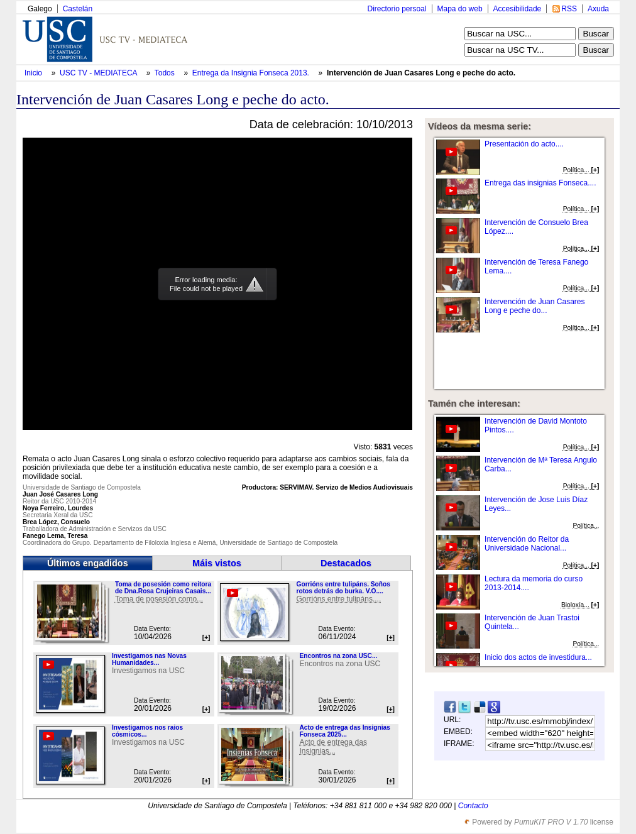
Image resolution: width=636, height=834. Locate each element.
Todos (166, 73)
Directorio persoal (396, 8)
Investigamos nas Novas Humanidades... (149, 659)
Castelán (77, 8)
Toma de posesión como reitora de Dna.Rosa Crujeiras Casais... (163, 588)
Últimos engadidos (87, 563)
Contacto (473, 805)
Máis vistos (216, 563)
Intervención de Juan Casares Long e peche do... (534, 306)
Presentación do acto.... (524, 144)
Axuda (598, 8)
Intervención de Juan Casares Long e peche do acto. (421, 73)
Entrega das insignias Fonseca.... (540, 182)
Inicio (34, 73)
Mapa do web (460, 8)
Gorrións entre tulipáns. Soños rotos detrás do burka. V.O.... (343, 588)
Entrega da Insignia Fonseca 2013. (251, 73)
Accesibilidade (517, 8)
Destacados (346, 563)
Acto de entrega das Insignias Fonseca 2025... (344, 731)
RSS (569, 8)
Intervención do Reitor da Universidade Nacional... (527, 543)
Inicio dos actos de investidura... (538, 657)
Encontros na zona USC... (338, 655)
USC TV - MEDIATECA (99, 73)
